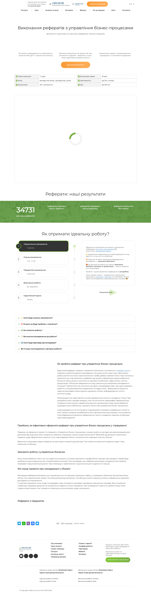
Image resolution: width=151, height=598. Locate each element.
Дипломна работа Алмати (88, 579)
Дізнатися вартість (75, 65)
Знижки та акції (51, 10)
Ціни (36, 10)
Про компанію (56, 543)
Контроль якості (57, 554)
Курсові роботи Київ (48, 581)
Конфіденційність (86, 546)
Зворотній (79, 4)
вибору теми (123, 371)
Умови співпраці (57, 549)
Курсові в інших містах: (49, 570)
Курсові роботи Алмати (49, 579)
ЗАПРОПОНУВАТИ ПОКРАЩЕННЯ (117, 559)
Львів (47, 573)
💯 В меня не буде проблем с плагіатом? (39, 324)
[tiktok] (26, 556)
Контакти (126, 10)
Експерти (69, 10)
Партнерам (83, 549)
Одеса (69, 570)
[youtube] (21, 556)
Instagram (99, 277)
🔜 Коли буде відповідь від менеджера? (38, 343)
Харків (42, 573)
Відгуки (83, 10)
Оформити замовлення (97, 4)
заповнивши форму (103, 251)
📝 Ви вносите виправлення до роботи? (39, 337)
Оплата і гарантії (85, 543)
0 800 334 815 (58, 3)
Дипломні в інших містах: (88, 570)
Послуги (24, 10)
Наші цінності (56, 546)
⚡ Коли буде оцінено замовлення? (37, 318)
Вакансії (82, 551)
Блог (113, 10)
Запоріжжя (62, 570)
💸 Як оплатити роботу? (31, 330)
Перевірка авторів (58, 557)
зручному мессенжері (105, 249)
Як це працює (99, 10)
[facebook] (31, 556)
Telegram (108, 277)
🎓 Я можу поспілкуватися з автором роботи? (41, 349)
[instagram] (36, 556)
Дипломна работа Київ (87, 581)
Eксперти (82, 554)
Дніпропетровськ (57, 573)
